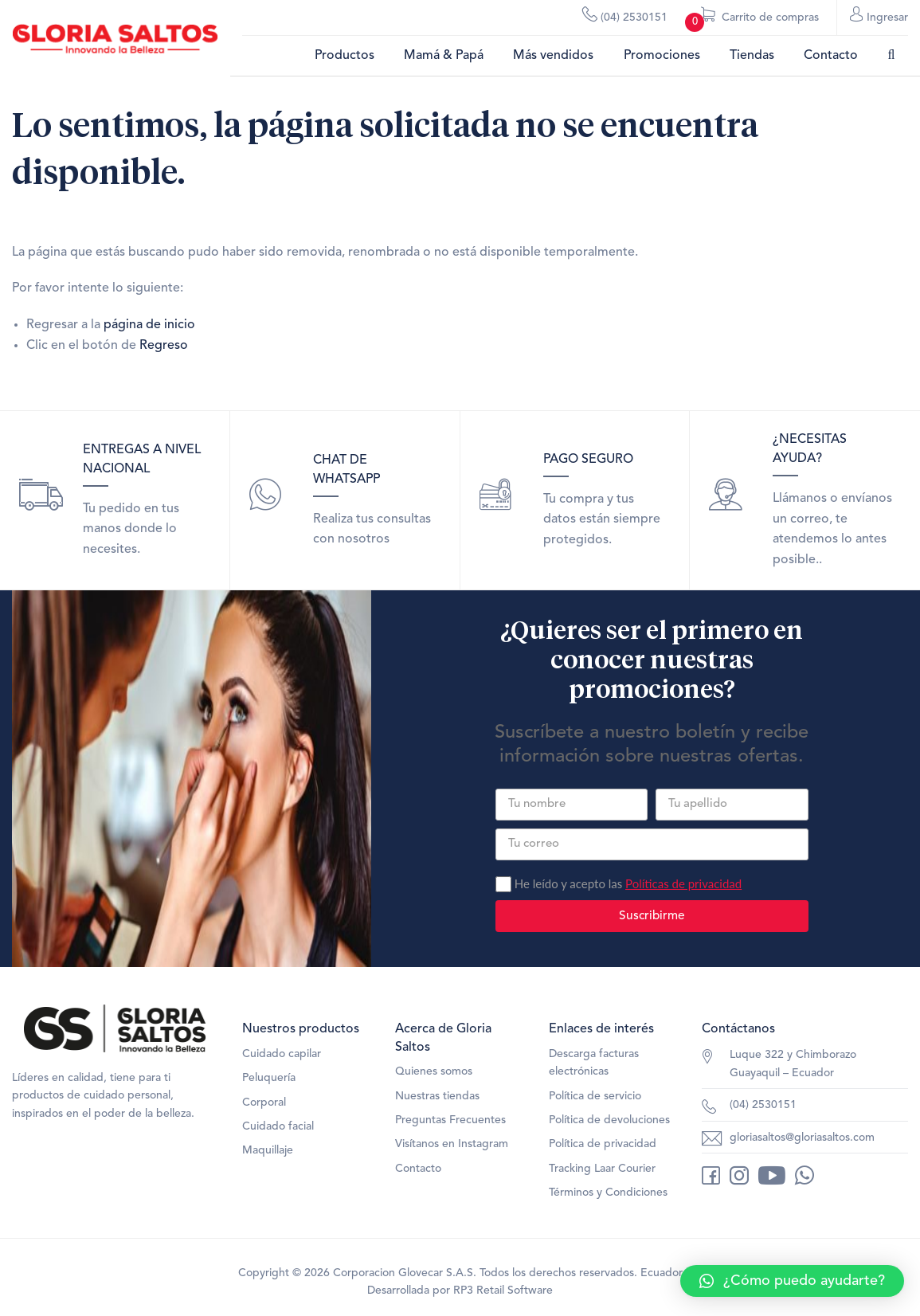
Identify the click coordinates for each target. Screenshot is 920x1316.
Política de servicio (595, 1096)
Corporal (264, 1102)
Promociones (662, 55)
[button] (792, 1281)
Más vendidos (553, 55)
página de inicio (149, 325)
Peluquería (269, 1077)
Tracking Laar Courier (602, 1168)
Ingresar (879, 16)
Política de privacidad (602, 1144)
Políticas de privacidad (683, 883)
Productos (344, 55)
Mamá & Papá (443, 55)
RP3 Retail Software (503, 1290)
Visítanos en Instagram (451, 1144)
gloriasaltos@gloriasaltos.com (802, 1137)
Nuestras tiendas (437, 1096)
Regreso (163, 345)
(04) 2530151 (624, 16)
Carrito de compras (752, 21)
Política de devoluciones (609, 1120)
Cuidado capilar (281, 1053)
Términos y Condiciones (608, 1192)
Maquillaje (267, 1150)
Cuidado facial (278, 1126)
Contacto (831, 55)
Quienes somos (433, 1071)
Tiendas (752, 55)
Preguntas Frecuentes (450, 1120)
